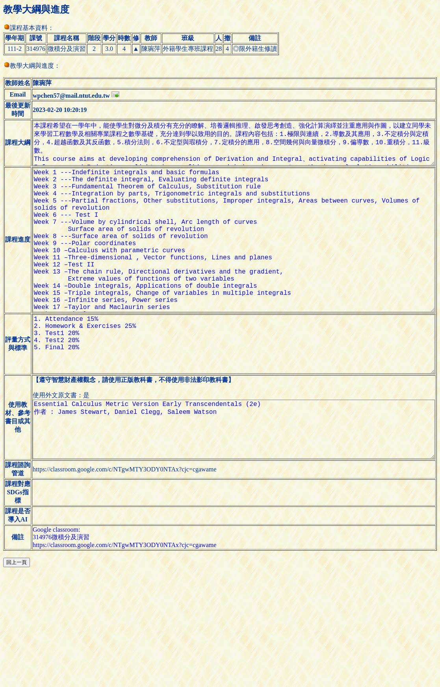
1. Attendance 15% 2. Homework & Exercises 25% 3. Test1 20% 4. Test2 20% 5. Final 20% (231, 408)
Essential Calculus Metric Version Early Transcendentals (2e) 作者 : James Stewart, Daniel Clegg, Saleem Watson (231, 506)
